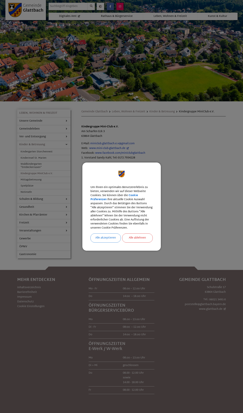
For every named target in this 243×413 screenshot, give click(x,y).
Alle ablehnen (137, 237)
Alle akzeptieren (105, 237)
